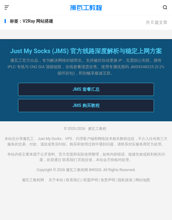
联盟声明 (90, 180)
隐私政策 (125, 180)
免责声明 (108, 180)
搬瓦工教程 (86, 7)
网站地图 (142, 180)
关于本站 (56, 180)
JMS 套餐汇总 (85, 89)
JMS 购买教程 (85, 105)
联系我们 (69, 160)
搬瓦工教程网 (33, 180)
